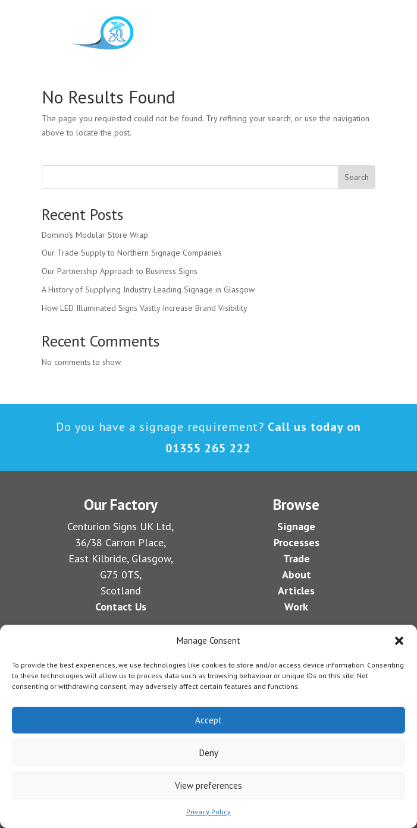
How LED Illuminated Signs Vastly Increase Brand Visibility (144, 308)
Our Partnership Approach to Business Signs (119, 271)
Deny (208, 752)
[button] (399, 641)
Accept (208, 720)
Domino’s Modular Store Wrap (95, 234)
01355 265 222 (208, 448)
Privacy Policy (208, 811)
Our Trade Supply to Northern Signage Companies (132, 252)
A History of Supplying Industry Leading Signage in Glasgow (148, 289)
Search (356, 177)
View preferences (208, 785)
